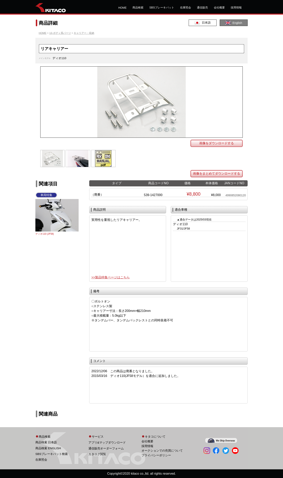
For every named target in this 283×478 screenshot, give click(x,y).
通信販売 (202, 7)
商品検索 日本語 (46, 442)
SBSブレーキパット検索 (51, 454)
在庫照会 (185, 7)
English (233, 23)
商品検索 (137, 7)
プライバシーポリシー (156, 455)
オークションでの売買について (162, 450)
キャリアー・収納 (84, 33)
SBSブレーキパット (161, 7)
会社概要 (219, 7)
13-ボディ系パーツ (60, 33)
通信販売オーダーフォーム (106, 448)
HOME (122, 7)
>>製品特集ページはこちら (110, 277)
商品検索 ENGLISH (48, 448)
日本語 (203, 23)
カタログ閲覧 (97, 454)
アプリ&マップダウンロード (107, 442)
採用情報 (236, 7)
